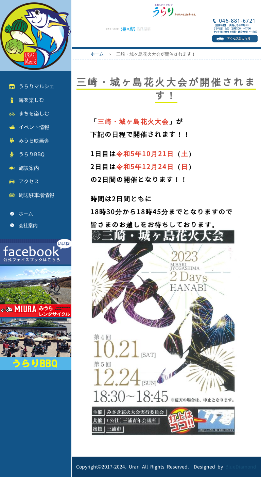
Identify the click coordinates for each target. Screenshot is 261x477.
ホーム (26, 213)
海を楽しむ (31, 100)
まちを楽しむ (34, 113)
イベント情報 (34, 127)
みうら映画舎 (34, 140)
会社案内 (28, 225)
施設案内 (29, 167)
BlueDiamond (240, 466)
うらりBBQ (32, 154)
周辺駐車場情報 (36, 195)
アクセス (29, 181)
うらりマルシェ (36, 86)
